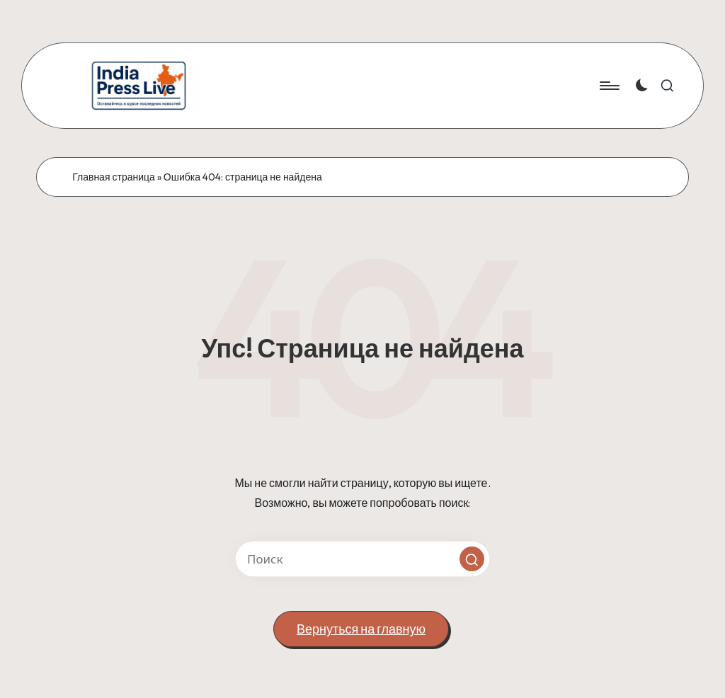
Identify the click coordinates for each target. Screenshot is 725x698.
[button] (471, 559)
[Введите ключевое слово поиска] (362, 559)
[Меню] (608, 86)
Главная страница (113, 177)
